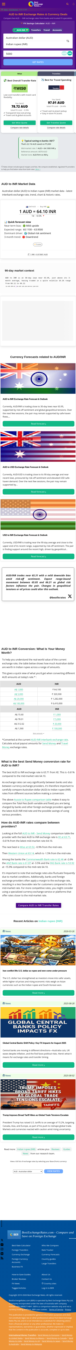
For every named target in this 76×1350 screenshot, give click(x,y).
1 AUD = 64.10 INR (37, 211)
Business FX (17, 1266)
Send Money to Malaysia (31, 1344)
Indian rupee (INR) (26, 1149)
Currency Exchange (21, 1254)
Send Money (49, 743)
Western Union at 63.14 (21, 853)
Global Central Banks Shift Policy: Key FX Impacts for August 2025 (34, 1043)
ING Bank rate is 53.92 (62, 863)
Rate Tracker (47, 1250)
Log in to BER (48, 1288)
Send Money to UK (32, 1341)
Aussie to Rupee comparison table (32, 799)
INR (70, 53)
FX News (16, 1283)
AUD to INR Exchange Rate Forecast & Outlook (25, 399)
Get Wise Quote (19, 122)
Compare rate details (20, 127)
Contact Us (47, 1279)
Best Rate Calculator (21, 1245)
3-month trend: (12, 237)
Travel (47, 30)
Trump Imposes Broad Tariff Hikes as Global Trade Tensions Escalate (36, 1115)
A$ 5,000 (18, 694)
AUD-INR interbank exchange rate (49, 739)
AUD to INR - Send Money (36, 833)
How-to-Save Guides (21, 1274)
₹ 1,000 (57, 714)
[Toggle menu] (3, 4)
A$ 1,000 (18, 689)
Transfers (36, 30)
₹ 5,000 (57, 719)
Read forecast (38, 423)
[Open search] (67, 4)
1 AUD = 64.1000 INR (45, 148)
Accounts (57, 30)
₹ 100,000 (57, 728)
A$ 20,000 (19, 698)
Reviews (56, 1149)
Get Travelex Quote (56, 122)
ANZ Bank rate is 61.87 (18, 863)
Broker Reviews (19, 1279)
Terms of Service (56, 1309)
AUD (64, 53)
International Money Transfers (22, 1335)
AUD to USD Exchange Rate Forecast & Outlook (25, 467)
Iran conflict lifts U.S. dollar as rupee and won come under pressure (35, 971)
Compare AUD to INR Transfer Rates (38, 905)
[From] (37, 38)
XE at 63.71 (64, 837)
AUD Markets (13, 10)
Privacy (68, 1309)
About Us (46, 1274)
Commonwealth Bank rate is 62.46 (45, 859)
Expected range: (13, 229)
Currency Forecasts (51, 1254)
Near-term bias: (12, 225)
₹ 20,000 (57, 723)
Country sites (50, 1283)
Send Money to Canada (56, 1338)
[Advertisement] (38, 622)
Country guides (49, 1259)
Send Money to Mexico (34, 1338)
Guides (66, 1149)
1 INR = (38, 254)
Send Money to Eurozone (49, 1335)
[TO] (37, 44)
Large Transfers (49, 1263)
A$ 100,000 (18, 703)
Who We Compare (50, 1245)
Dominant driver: (13, 233)
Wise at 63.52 (27, 847)
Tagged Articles (19, 1288)
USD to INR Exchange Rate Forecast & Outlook (25, 535)
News (7, 931)
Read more (37, 992)
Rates (6, 10)
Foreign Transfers (20, 1250)
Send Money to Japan (51, 1341)
